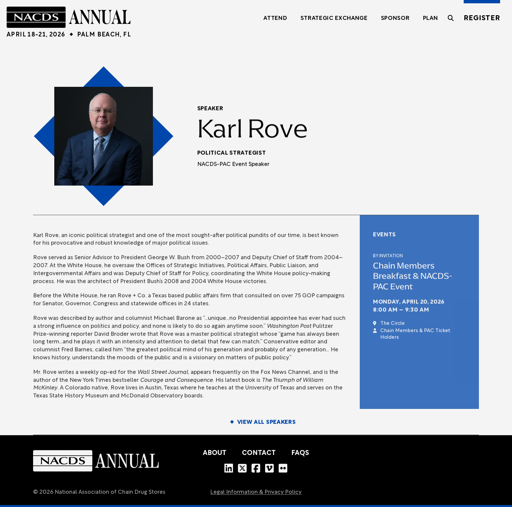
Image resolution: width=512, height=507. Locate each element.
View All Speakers (266, 422)
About (214, 453)
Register (482, 18)
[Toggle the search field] (451, 21)
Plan (430, 18)
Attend (275, 18)
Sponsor (395, 18)
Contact (259, 453)
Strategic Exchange (334, 18)
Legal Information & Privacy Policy (256, 492)
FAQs (300, 453)
